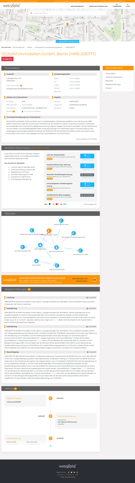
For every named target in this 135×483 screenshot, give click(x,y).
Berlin (30, 47)
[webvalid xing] (77, 472)
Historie (108, 88)
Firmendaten (111, 73)
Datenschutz (70, 475)
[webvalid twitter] (72, 472)
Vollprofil (29, 111)
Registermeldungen (113, 84)
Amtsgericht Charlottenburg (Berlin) (49, 47)
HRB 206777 (70, 47)
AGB (76, 475)
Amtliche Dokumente (114, 77)
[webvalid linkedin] (75, 472)
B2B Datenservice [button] (77, 6)
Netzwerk (109, 81)
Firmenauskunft (18, 47)
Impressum (60, 475)
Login (128, 5)
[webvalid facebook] (69, 472)
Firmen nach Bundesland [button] (98, 6)
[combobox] (67, 13)
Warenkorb (117, 5)
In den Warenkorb (87, 156)
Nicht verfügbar (87, 175)
